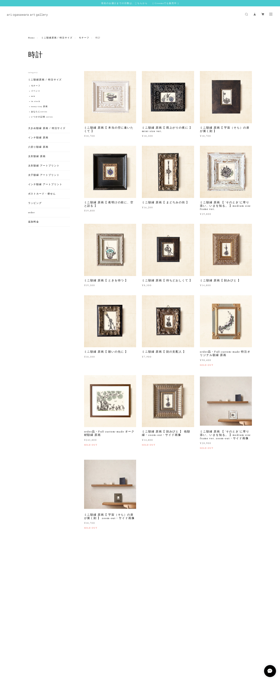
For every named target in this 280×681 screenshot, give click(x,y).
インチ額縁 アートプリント (45, 184)
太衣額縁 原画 (37, 156)
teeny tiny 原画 (39, 106)
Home (31, 37)
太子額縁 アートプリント (44, 175)
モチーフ (84, 37)
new (33, 96)
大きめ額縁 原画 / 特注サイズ (47, 128)
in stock (35, 101)
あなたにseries (39, 111)
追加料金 (33, 221)
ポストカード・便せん (42, 193)
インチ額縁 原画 (38, 137)
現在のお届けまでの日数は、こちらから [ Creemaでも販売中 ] (140, 3)
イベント (36, 91)
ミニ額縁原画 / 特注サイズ (57, 37)
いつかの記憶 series (42, 117)
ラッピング (35, 203)
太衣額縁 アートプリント (44, 165)
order (31, 212)
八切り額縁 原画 (38, 147)
